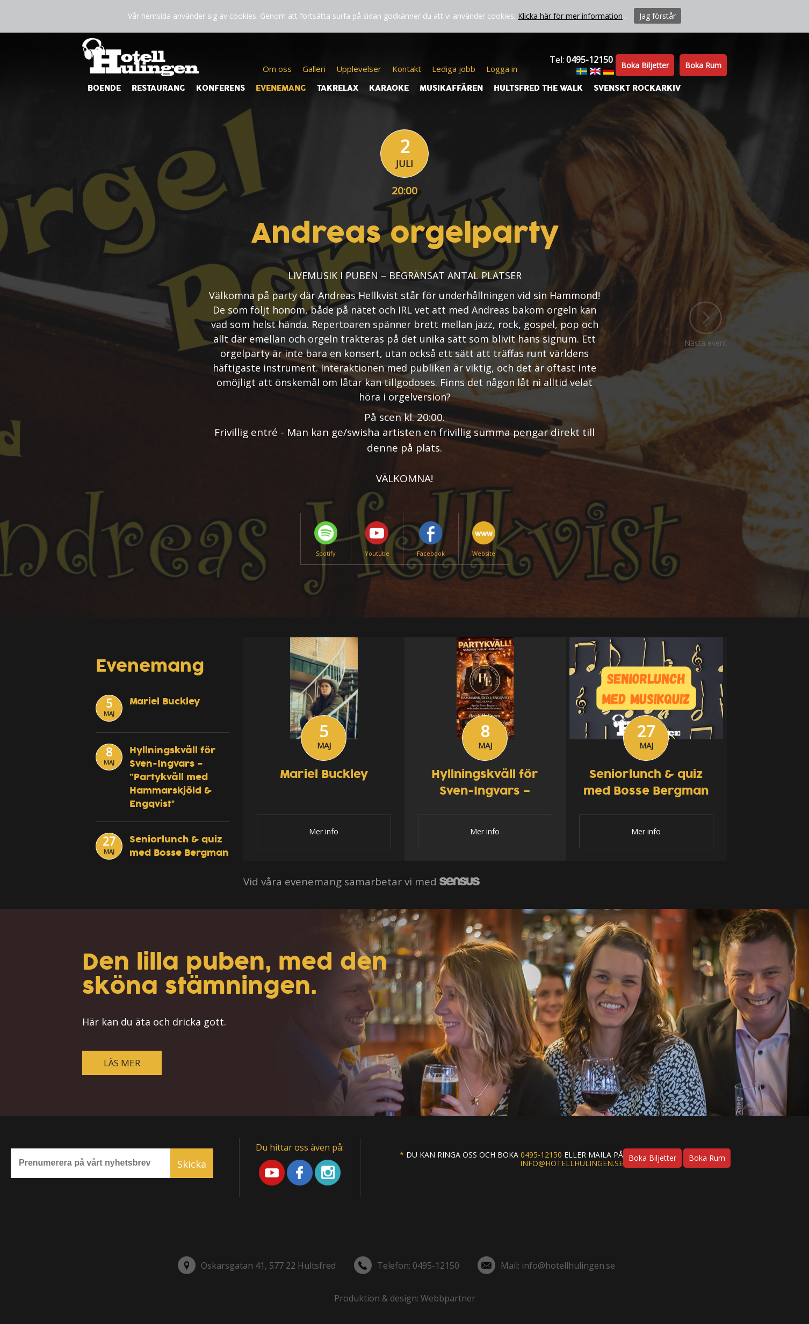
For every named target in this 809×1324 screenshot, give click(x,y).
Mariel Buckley (164, 701)
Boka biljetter (645, 65)
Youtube (377, 539)
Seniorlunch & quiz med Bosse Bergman (179, 846)
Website (483, 539)
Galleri (314, 68)
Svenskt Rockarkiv (637, 88)
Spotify (325, 539)
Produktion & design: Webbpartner (404, 1298)
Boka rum (703, 65)
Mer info (323, 831)
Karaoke (389, 88)
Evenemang (281, 88)
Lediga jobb (453, 68)
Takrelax (337, 88)
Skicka (191, 1164)
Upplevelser (358, 68)
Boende (104, 88)
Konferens (220, 88)
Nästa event (705, 325)
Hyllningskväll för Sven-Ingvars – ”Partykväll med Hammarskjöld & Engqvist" (172, 777)
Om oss (277, 68)
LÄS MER (122, 1063)
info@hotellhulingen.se (571, 1163)
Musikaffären (451, 88)
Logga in (501, 68)
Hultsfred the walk (538, 88)
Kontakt (406, 68)
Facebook (431, 539)
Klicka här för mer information (570, 16)
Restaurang (158, 88)
